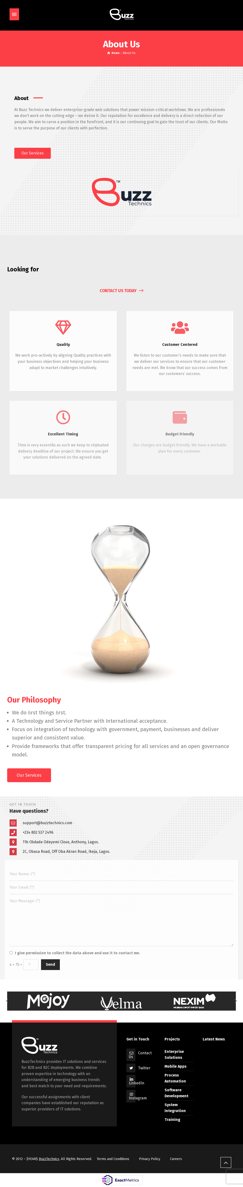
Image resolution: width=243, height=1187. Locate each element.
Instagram (138, 1098)
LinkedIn (136, 1083)
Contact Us (140, 1055)
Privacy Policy (149, 1159)
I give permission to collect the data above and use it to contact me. (77, 953)
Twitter (144, 1068)
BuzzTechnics (49, 1159)
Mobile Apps (175, 1066)
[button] (32, 153)
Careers (176, 1159)
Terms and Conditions (113, 1159)
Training (172, 1119)
